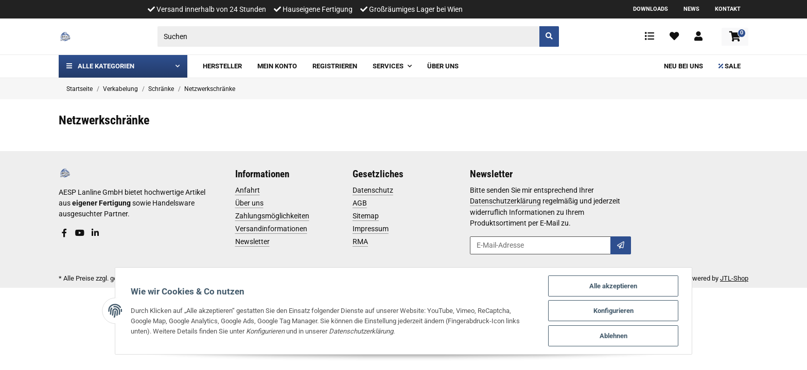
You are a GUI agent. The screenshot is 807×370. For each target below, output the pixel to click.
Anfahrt (247, 190)
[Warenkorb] (735, 37)
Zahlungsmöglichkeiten (272, 216)
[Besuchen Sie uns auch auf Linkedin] (95, 233)
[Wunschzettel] (674, 36)
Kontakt (728, 9)
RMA (360, 241)
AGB (360, 203)
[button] (698, 36)
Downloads (650, 9)
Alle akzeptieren (614, 285)
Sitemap (366, 216)
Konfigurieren (614, 310)
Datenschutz (373, 190)
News (691, 9)
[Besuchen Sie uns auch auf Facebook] (64, 233)
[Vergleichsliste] (649, 36)
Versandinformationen (271, 229)
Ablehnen (614, 336)
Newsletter (252, 241)
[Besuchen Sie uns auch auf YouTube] (79, 233)
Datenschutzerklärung (505, 201)
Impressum (371, 229)
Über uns (249, 203)
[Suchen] (348, 36)
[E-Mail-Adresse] (540, 245)
